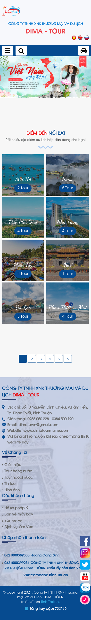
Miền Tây (23, 264)
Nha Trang (68, 221)
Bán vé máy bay (18, 513)
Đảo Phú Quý (23, 221)
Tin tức (10, 483)
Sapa (67, 179)
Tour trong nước (18, 470)
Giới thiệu (12, 464)
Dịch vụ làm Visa (18, 526)
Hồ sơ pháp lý (16, 507)
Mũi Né (23, 179)
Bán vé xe (13, 520)
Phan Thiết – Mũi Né (68, 307)
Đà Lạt (23, 307)
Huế (68, 264)
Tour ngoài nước (18, 477)
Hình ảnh (12, 489)
